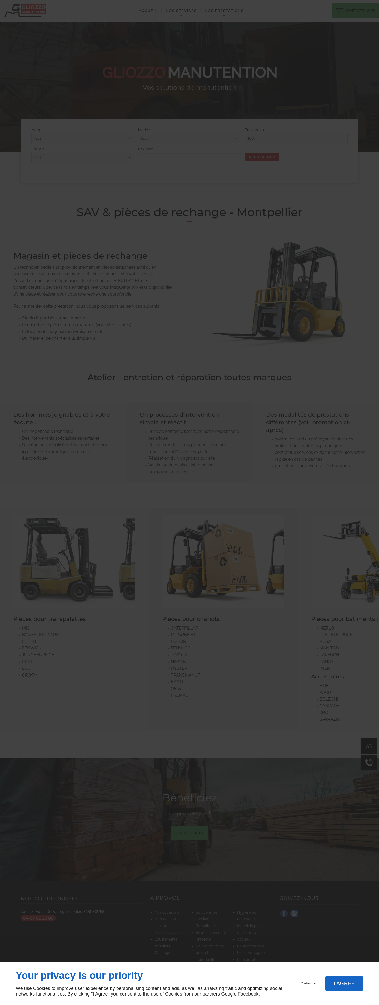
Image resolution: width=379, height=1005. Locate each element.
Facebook (248, 994)
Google (228, 994)
